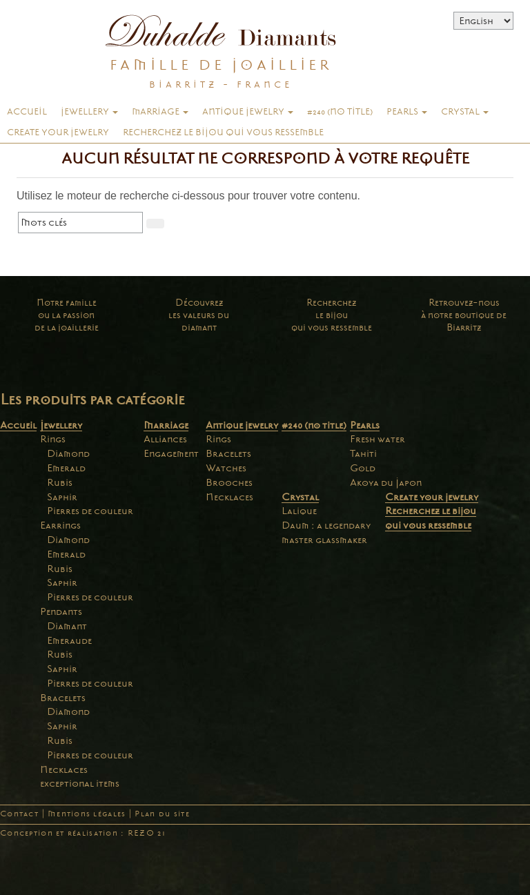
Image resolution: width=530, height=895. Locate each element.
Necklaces (64, 769)
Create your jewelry (58, 132)
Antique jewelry (247, 112)
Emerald (66, 467)
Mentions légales (87, 813)
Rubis (59, 482)
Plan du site (162, 813)
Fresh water (377, 438)
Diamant (67, 625)
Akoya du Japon (386, 482)
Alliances (165, 438)
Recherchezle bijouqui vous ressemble (331, 315)
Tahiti (363, 453)
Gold (362, 467)
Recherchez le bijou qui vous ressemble (223, 132)
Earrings (60, 525)
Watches (226, 467)
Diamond (68, 453)
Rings (53, 438)
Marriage (160, 112)
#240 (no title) (340, 112)
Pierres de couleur (90, 510)
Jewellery (89, 112)
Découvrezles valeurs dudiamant (198, 315)
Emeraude (69, 640)
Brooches (229, 482)
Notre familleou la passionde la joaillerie (67, 315)
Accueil (27, 112)
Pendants (61, 611)
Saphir (62, 496)
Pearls (406, 112)
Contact (19, 813)
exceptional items (79, 783)
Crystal (465, 112)
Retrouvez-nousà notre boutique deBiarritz (464, 315)
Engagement (171, 453)
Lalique (299, 510)
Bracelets (63, 697)
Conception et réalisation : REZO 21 (83, 833)
